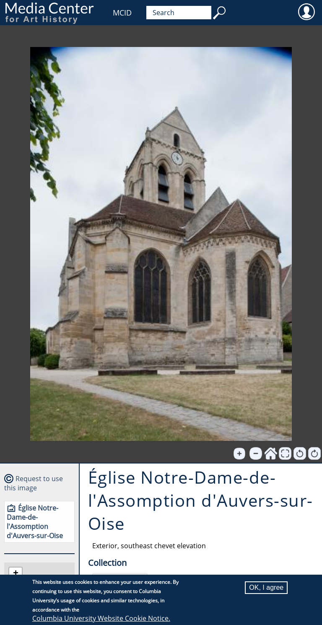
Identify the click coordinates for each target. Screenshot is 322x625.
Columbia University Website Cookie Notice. (101, 618)
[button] (15, 574)
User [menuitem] (306, 11)
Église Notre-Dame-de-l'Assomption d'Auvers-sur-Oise (35, 521)
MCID (122, 13)
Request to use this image (33, 483)
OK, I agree (266, 587)
